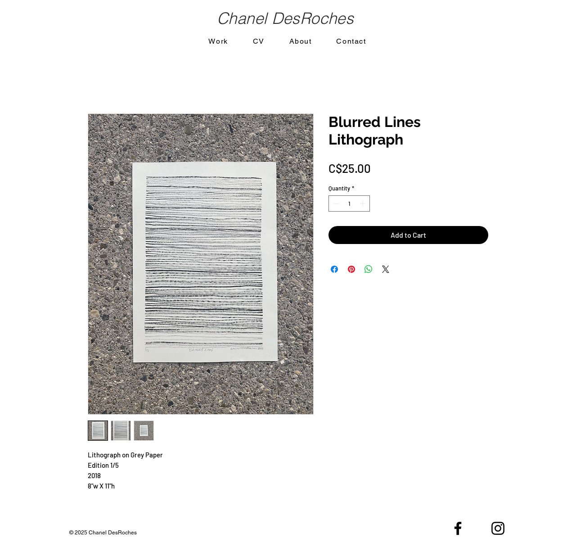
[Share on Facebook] (334, 269)
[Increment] (363, 203)
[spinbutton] (349, 203)
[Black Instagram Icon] (498, 528)
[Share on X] (385, 269)
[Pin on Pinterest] (351, 269)
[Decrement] (335, 203)
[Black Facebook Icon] (458, 528)
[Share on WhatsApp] (368, 269)
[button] (218, 41)
